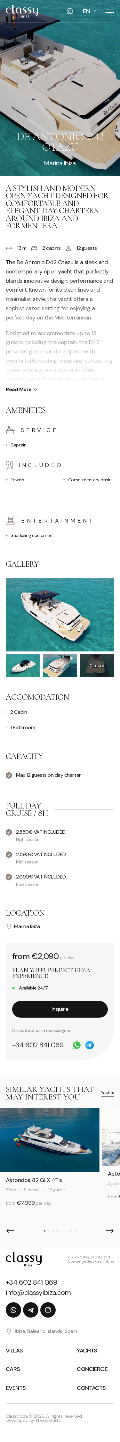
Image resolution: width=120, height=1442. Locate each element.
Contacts (91, 1388)
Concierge (92, 1369)
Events (16, 1388)
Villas (14, 1350)
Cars (13, 1369)
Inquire (60, 1009)
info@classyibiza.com (38, 1292)
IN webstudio (48, 1420)
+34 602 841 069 (37, 1045)
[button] (10, 1231)
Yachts (107, 1092)
